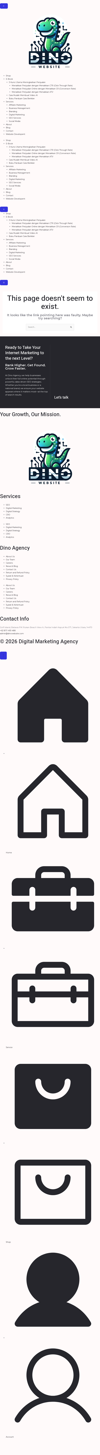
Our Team (11, 561)
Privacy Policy (12, 580)
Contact (10, 131)
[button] (4, 6)
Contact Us (11, 571)
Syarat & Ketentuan (15, 577)
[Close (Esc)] (23, 1449)
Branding (13, 112)
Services (10, 102)
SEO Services (15, 118)
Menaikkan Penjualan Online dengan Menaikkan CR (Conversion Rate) (46, 89)
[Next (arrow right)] (10, 1453)
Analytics (10, 519)
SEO (8, 506)
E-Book (9, 79)
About (9, 125)
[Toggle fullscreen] (10, 1449)
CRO (8, 516)
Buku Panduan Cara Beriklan (23, 99)
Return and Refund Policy (18, 574)
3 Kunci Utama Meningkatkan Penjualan (29, 82)
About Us (10, 558)
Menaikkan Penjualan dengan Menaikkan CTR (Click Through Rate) (45, 86)
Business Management (20, 108)
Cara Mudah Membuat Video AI (24, 95)
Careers (10, 564)
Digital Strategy (13, 513)
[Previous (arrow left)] (3, 1453)
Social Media (15, 121)
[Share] (17, 1449)
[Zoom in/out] (3, 1449)
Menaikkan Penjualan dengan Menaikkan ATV (34, 92)
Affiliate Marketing (18, 105)
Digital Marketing (17, 115)
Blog (8, 128)
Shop (8, 76)
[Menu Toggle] (3, 657)
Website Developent (16, 134)
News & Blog (12, 567)
